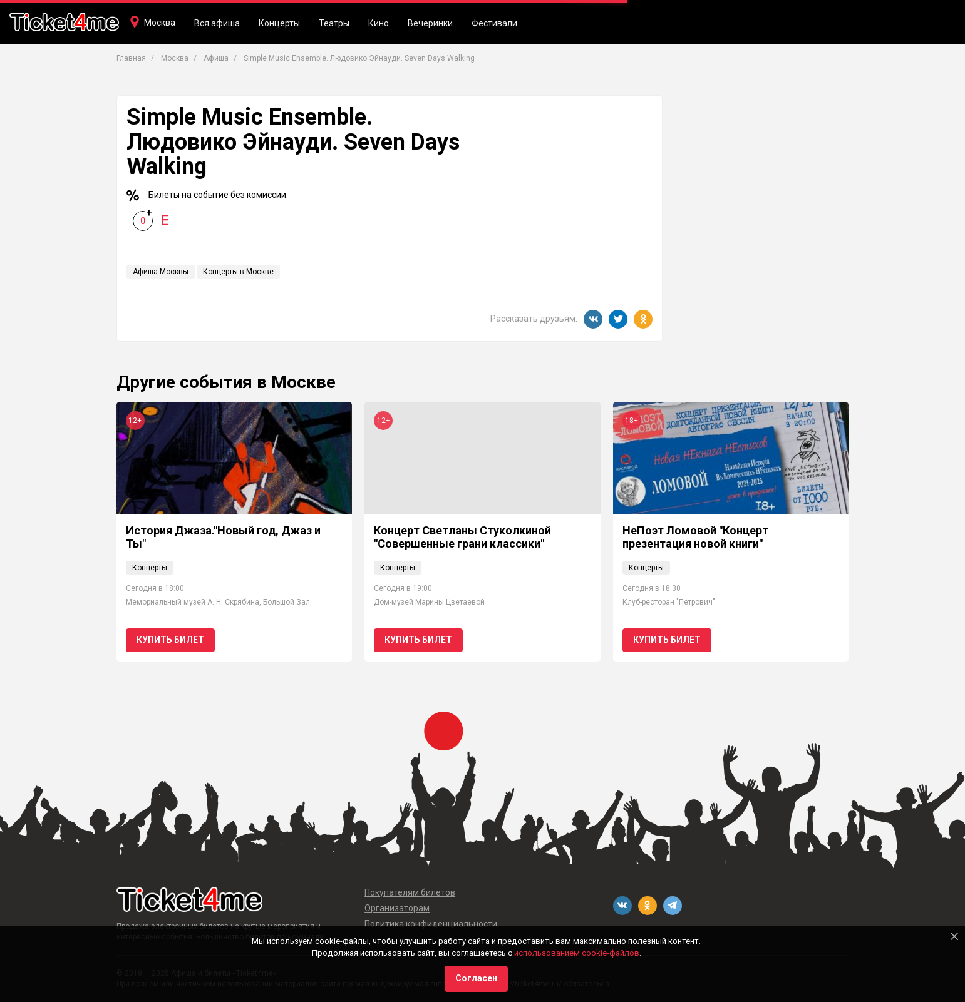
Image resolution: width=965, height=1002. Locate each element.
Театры (334, 23)
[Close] (954, 936)
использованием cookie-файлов (576, 953)
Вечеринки (430, 23)
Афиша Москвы (160, 271)
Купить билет (170, 640)
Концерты (279, 23)
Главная (131, 58)
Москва (159, 23)
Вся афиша (217, 23)
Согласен (476, 978)
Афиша (216, 58)
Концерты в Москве (238, 271)
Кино (378, 23)
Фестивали (494, 23)
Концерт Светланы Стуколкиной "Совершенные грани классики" (462, 537)
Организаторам (397, 908)
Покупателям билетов (409, 892)
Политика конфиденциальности (430, 924)
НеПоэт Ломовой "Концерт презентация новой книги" (695, 537)
